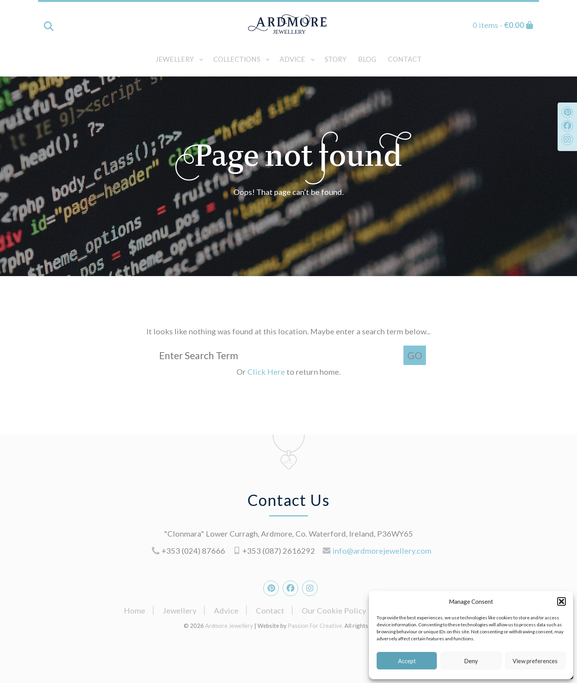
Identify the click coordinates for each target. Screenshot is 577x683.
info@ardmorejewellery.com (381, 550)
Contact (405, 59)
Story (335, 59)
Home (134, 610)
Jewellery (174, 59)
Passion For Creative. (315, 625)
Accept (407, 660)
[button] (561, 601)
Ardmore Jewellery (288, 24)
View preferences (535, 660)
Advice (292, 59)
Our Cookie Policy (334, 610)
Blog (367, 59)
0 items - (503, 25)
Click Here (267, 371)
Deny (471, 660)
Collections (236, 59)
